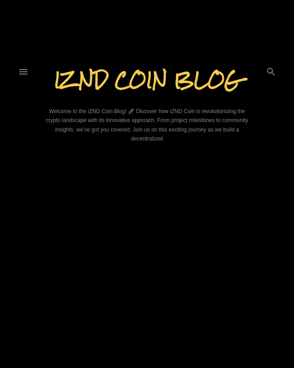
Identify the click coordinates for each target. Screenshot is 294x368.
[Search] (271, 70)
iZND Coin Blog (147, 80)
